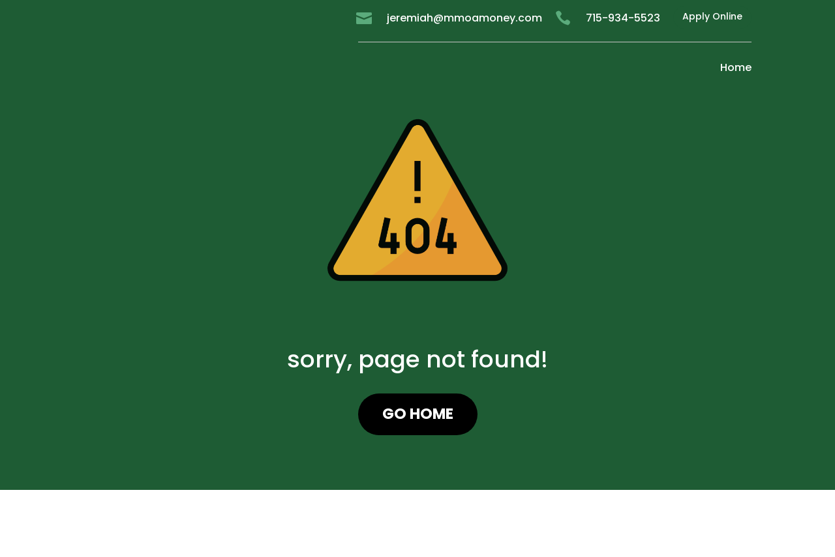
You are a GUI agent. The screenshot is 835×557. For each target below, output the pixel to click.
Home (736, 67)
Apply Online (712, 16)
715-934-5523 (623, 17)
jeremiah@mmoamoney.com (464, 17)
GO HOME (417, 413)
